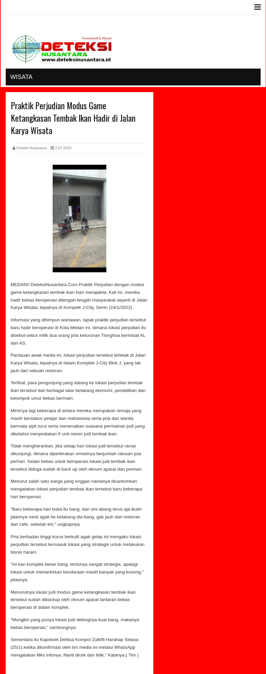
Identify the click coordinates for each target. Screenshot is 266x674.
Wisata (21, 77)
